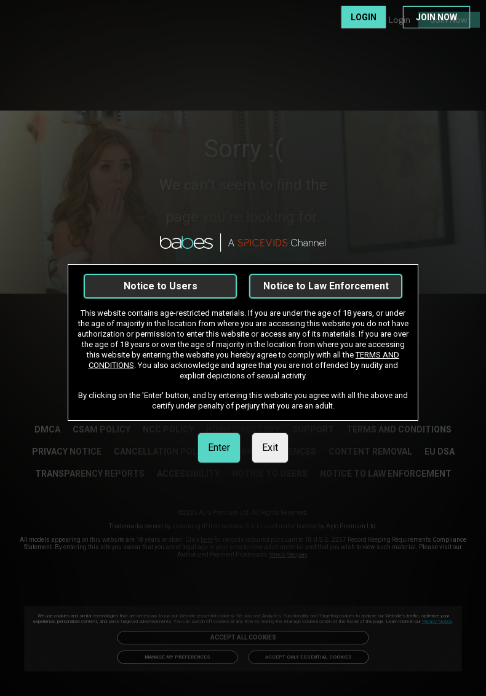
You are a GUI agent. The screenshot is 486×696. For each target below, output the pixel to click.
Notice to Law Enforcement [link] (326, 286)
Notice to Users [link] (160, 286)
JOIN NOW (436, 17)
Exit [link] (270, 447)
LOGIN (363, 17)
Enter (219, 447)
